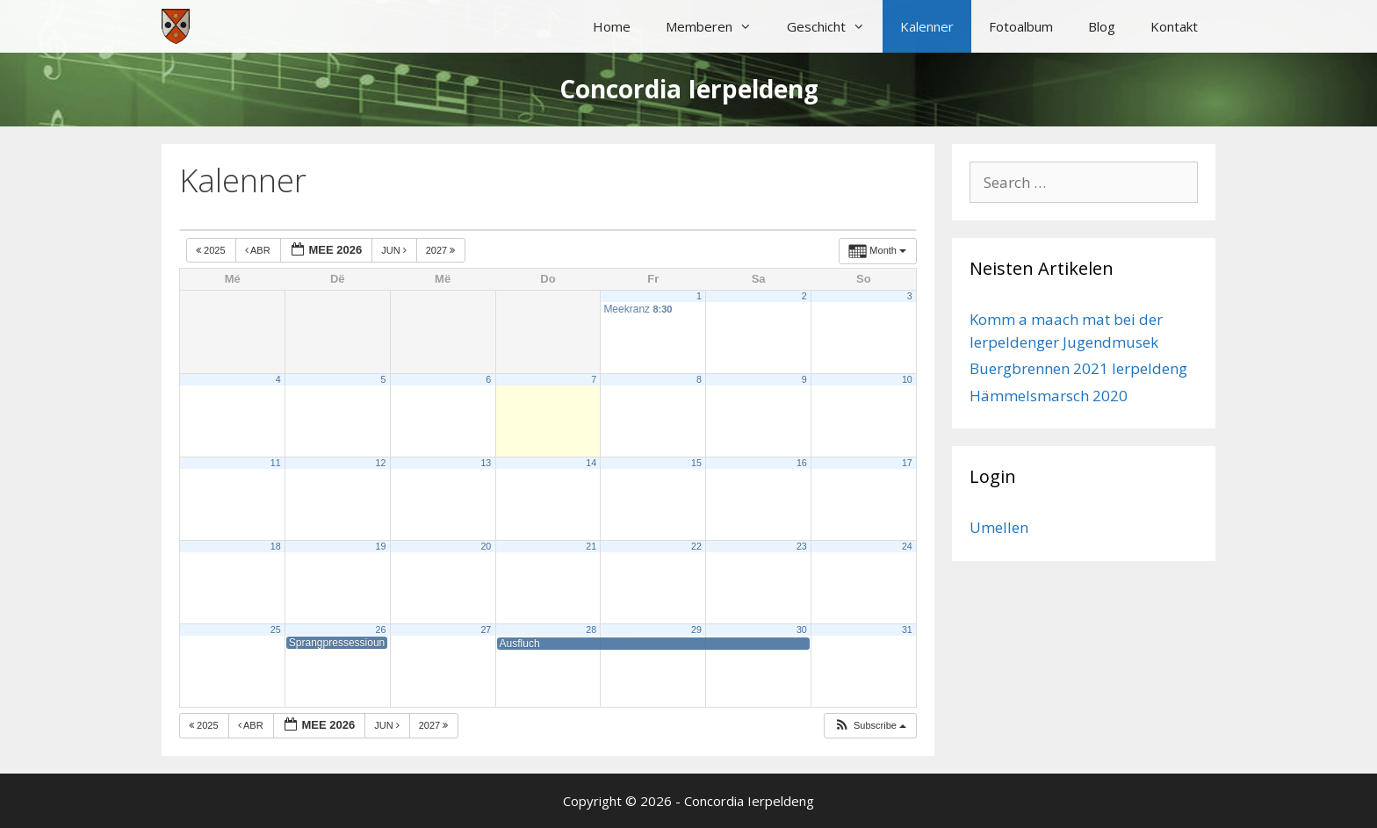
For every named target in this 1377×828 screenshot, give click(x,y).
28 (591, 629)
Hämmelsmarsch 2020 (1049, 395)
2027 (442, 250)
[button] (870, 726)
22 (696, 546)
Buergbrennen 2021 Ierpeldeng (1078, 368)
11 (275, 462)
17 (907, 462)
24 (907, 546)
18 (275, 546)
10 (907, 379)
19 (381, 546)
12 (381, 462)
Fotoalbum (1021, 26)
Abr (259, 250)
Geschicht (835, 26)
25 (275, 629)
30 (802, 629)
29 (696, 629)
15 (696, 462)
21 (591, 546)
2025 (212, 250)
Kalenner (927, 26)
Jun (395, 250)
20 (485, 546)
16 (802, 462)
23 (802, 546)
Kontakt (1174, 26)
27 (485, 629)
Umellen (999, 527)
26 (381, 629)
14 (591, 462)
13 (485, 462)
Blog (1101, 26)
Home (612, 26)
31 (907, 629)
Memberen (717, 26)
